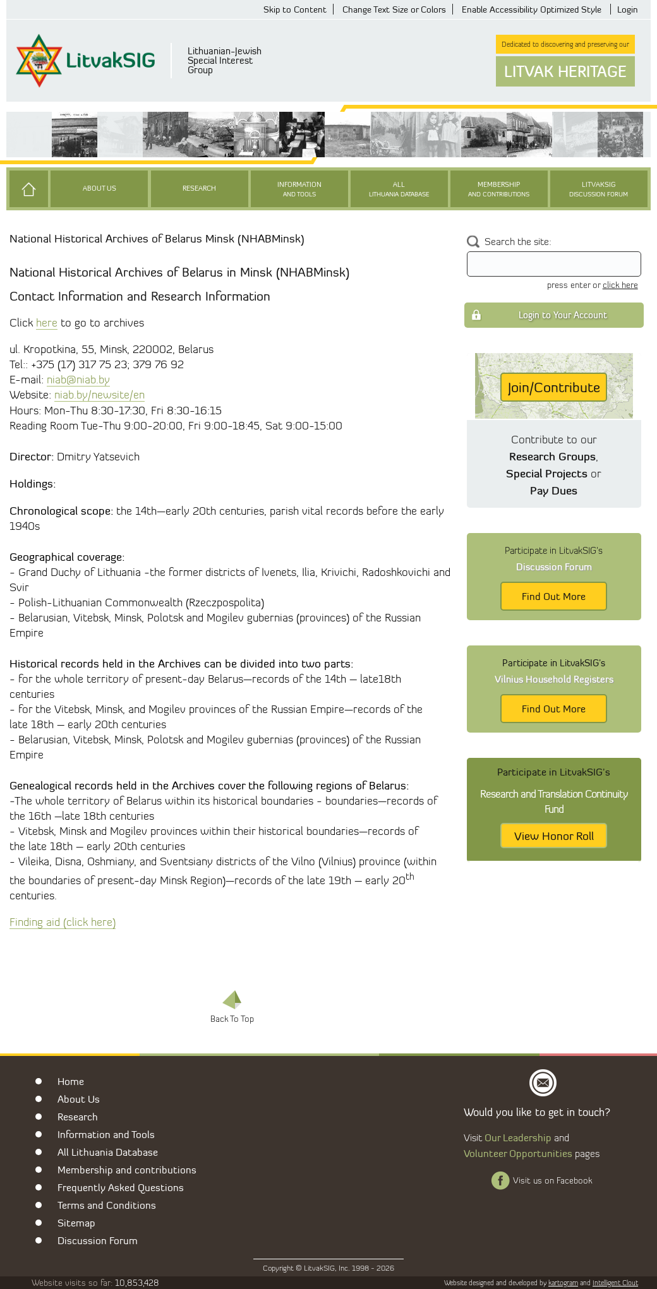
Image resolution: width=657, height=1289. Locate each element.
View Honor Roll (554, 835)
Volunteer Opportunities (518, 1153)
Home (70, 1081)
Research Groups (552, 456)
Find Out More (554, 596)
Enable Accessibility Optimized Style (531, 9)
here (46, 322)
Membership (499, 190)
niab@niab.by (78, 379)
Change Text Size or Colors (394, 9)
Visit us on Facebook (552, 1180)
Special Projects (547, 473)
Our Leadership (518, 1137)
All (399, 190)
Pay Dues (553, 490)
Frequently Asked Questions (120, 1187)
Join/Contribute (554, 387)
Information (299, 190)
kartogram (563, 1282)
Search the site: (518, 242)
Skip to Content (295, 9)
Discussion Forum (97, 1240)
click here (620, 285)
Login (627, 9)
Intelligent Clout (615, 1282)
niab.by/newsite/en (99, 394)
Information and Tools (106, 1134)
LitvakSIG (599, 190)
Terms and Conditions (106, 1205)
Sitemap (76, 1222)
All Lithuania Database (107, 1152)
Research (199, 188)
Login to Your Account (563, 314)
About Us (99, 188)
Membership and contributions (126, 1169)
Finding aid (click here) (62, 921)
